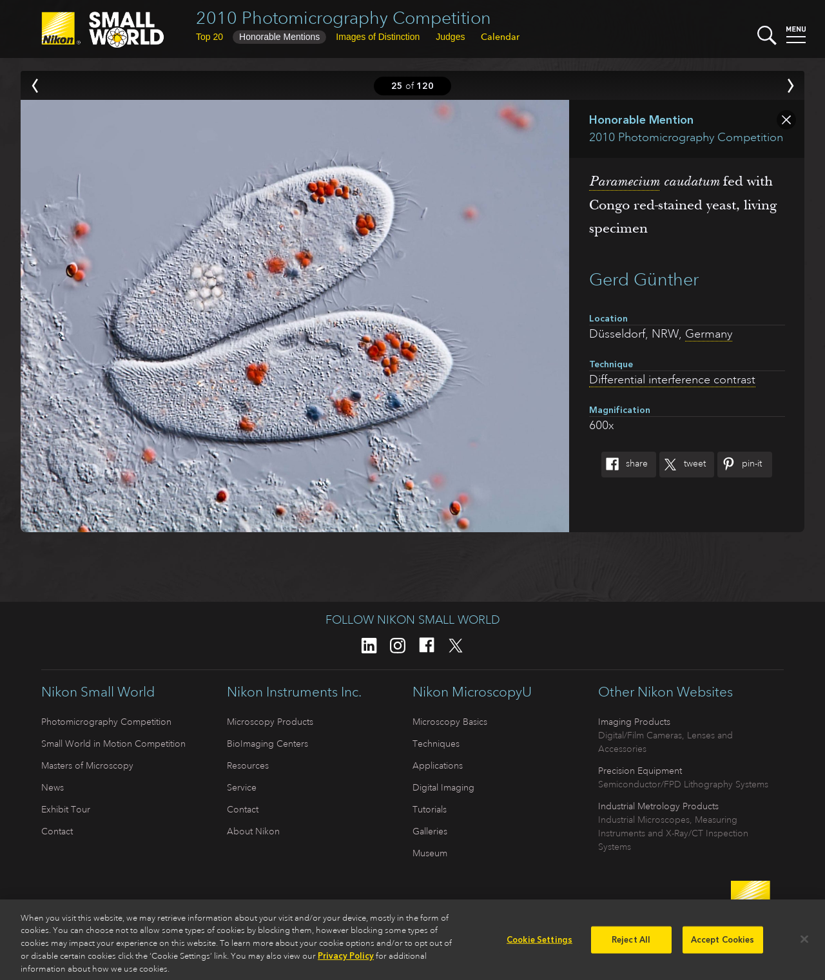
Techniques (436, 743)
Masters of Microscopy (87, 765)
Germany (708, 334)
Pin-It (739, 464)
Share (624, 464)
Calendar (500, 37)
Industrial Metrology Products (658, 806)
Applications (437, 765)
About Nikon (253, 831)
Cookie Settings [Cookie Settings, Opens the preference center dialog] (539, 944)
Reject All (631, 944)
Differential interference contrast (672, 379)
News (52, 787)
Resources (248, 765)
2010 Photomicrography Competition (343, 17)
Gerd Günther (644, 279)
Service (242, 787)
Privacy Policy (346, 960)
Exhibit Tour (65, 809)
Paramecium (624, 181)
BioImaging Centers (267, 743)
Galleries (429, 831)
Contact (57, 831)
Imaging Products (634, 721)
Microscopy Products (270, 721)
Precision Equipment (640, 770)
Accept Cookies (723, 944)
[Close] (804, 944)
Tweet (682, 464)
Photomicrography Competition (106, 721)
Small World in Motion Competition (113, 743)
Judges (450, 37)
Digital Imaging (443, 787)
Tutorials (429, 809)
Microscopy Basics (449, 721)
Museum (429, 853)
